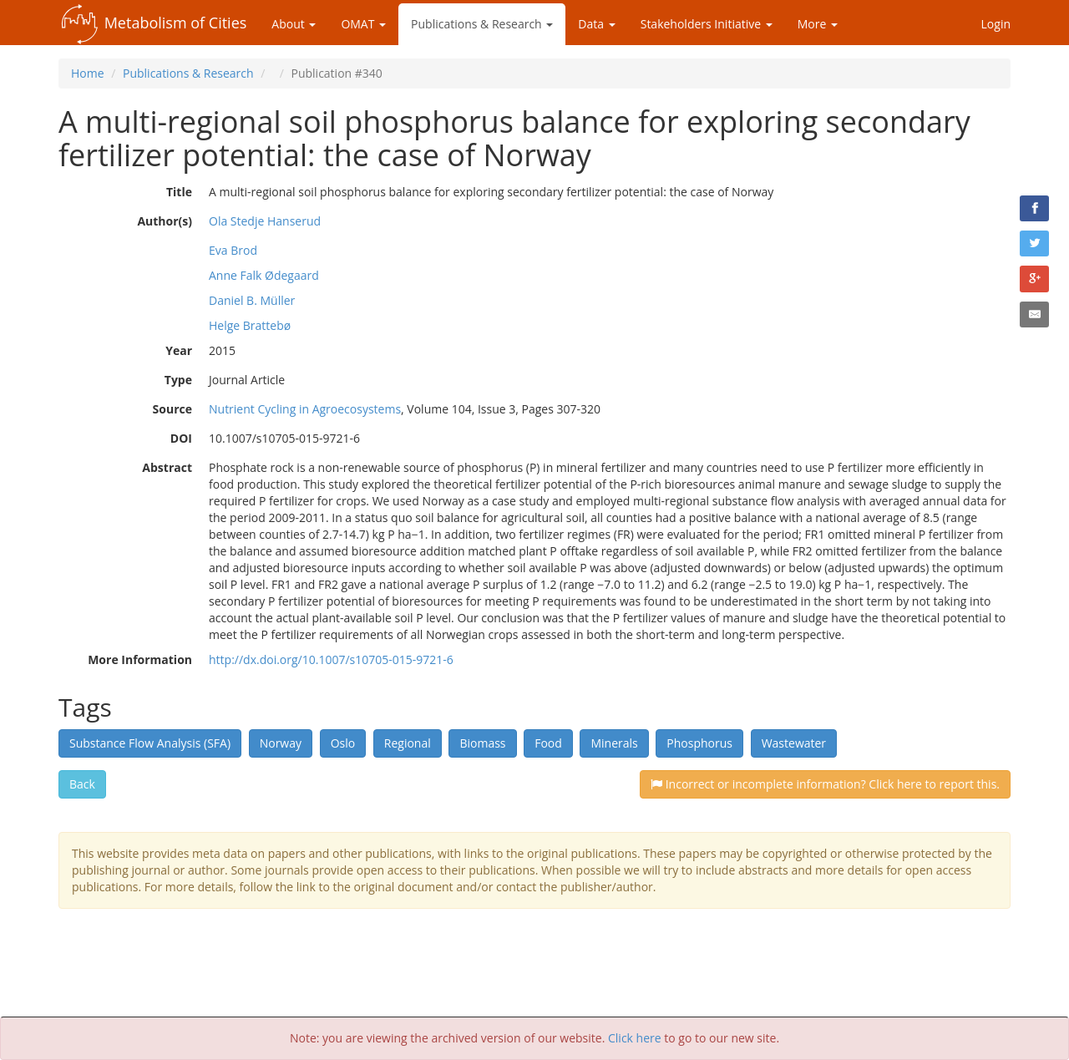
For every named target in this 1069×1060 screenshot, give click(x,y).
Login (996, 24)
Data (596, 24)
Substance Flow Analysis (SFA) (150, 743)
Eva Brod (233, 250)
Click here (634, 1038)
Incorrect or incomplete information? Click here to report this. (825, 784)
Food (548, 743)
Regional (407, 743)
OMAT (363, 24)
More (818, 24)
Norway (280, 743)
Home (87, 73)
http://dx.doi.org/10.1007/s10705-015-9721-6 (331, 659)
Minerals (613, 743)
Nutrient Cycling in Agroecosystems (305, 409)
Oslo (343, 743)
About (293, 24)
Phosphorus (699, 743)
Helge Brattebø (250, 325)
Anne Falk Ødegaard (264, 275)
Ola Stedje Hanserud (265, 221)
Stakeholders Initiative (707, 24)
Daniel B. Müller (252, 300)
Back (82, 784)
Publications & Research (482, 24)
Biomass (482, 743)
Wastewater (794, 743)
